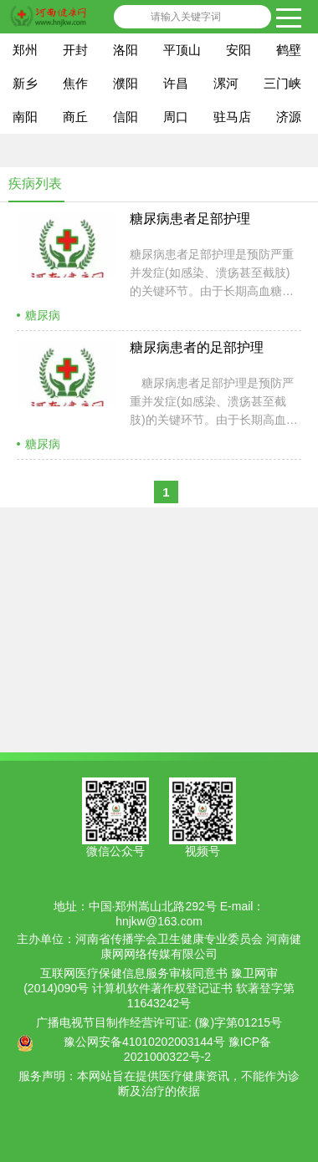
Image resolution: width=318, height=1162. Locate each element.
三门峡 (282, 83)
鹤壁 (288, 50)
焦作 (75, 83)
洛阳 (125, 50)
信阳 (125, 117)
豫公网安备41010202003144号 (144, 1041)
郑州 (25, 50)
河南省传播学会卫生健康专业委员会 (169, 938)
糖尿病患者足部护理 (190, 219)
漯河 (225, 83)
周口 (175, 117)
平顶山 (182, 50)
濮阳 (125, 83)
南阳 (25, 117)
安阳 (238, 50)
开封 (75, 50)
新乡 (25, 83)
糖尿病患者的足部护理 (197, 347)
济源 (288, 117)
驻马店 (232, 117)
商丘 (75, 117)
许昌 (175, 83)
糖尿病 (42, 315)
